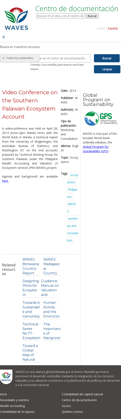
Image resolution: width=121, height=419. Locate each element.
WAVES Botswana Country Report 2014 (31, 268)
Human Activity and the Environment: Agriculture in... (51, 316)
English (101, 28)
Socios (66, 406)
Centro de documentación (79, 400)
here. (5, 181)
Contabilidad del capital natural (82, 394)
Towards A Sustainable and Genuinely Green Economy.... (31, 316)
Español (113, 28)
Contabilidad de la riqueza (17, 412)
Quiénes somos (72, 412)
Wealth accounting (12, 406)
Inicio (3, 394)
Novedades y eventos (14, 400)
